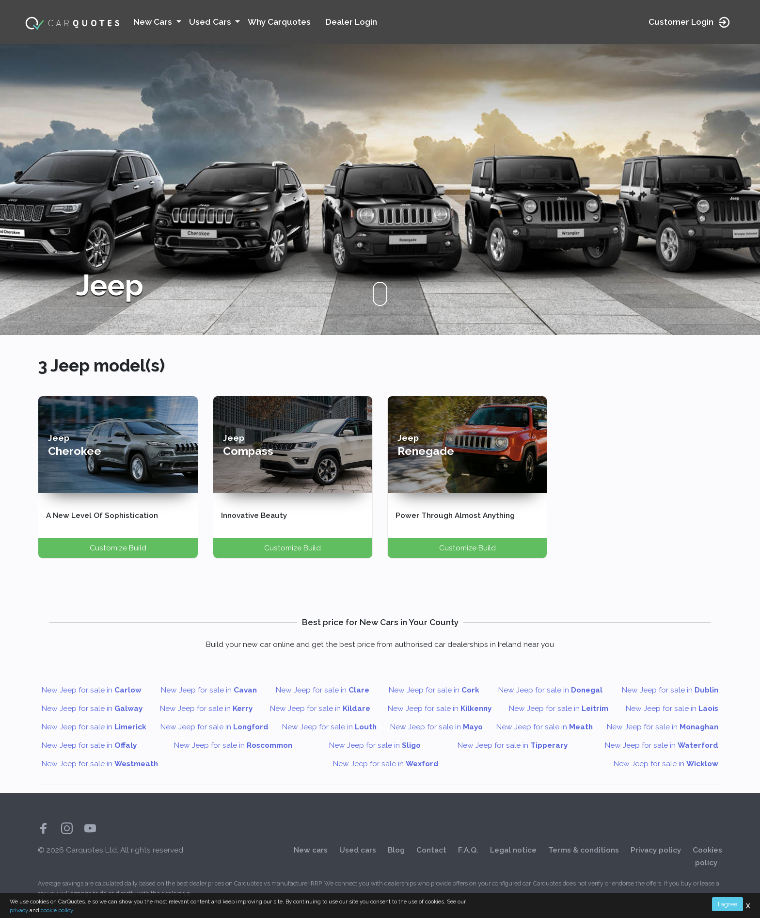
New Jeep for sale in (92, 690)
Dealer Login (351, 22)
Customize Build (118, 548)
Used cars (357, 850)
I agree (727, 904)
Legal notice (513, 850)
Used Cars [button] (211, 22)
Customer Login (690, 22)
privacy (19, 910)
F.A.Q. (468, 850)
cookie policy (57, 910)
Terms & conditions (583, 850)
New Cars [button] (153, 22)
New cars (311, 850)
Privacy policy (656, 850)
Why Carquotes (279, 22)
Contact (431, 850)
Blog (396, 850)
